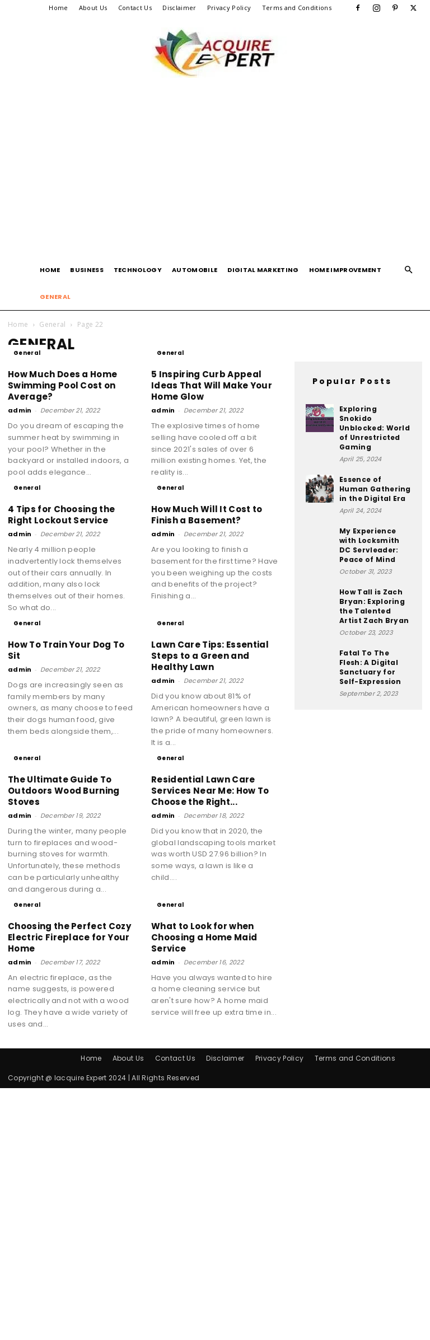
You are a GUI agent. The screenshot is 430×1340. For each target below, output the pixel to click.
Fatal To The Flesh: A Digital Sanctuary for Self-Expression (370, 667)
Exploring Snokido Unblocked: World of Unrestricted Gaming (374, 428)
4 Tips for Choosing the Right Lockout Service (61, 514)
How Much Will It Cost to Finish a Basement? (207, 514)
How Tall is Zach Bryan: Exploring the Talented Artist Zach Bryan (374, 606)
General (55, 296)
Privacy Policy (229, 7)
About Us (93, 7)
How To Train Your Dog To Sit (66, 650)
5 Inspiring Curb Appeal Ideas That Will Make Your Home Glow (211, 385)
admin (20, 410)
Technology (138, 269)
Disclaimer (179, 7)
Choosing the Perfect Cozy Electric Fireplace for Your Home (69, 1000)
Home (58, 7)
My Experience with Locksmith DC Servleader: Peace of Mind (369, 545)
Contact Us (135, 7)
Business (87, 269)
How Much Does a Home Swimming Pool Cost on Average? (62, 385)
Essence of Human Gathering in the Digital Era (375, 489)
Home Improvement (345, 269)
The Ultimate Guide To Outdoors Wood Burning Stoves (64, 791)
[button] (408, 270)
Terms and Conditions (296, 7)
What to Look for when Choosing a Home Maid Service (204, 1000)
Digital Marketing (262, 269)
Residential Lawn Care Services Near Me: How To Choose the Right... (210, 791)
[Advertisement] (215, 172)
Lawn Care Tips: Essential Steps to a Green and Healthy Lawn (210, 656)
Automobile (194, 269)
